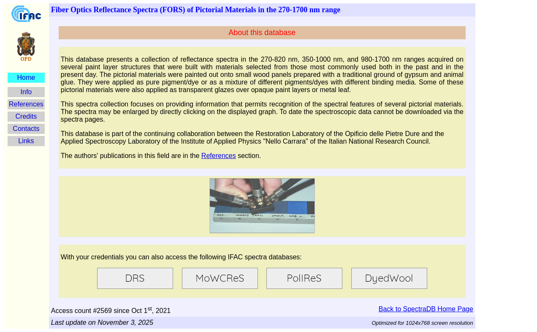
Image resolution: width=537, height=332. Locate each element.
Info (26, 91)
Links (26, 140)
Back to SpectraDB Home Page (426, 309)
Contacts (26, 128)
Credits (26, 116)
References (26, 104)
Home (26, 77)
